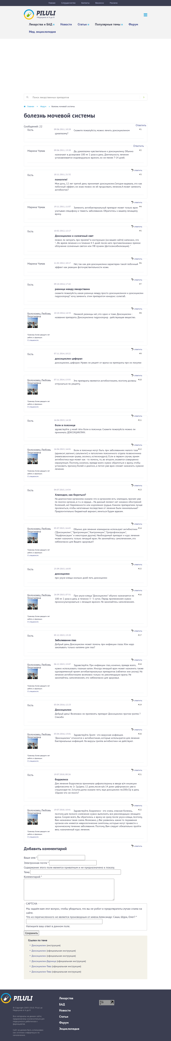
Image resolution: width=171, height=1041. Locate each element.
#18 (140, 664)
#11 (140, 420)
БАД (62, 1004)
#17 (140, 635)
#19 (140, 704)
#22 (140, 809)
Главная (52, 3)
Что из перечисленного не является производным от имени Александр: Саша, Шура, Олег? (81, 917)
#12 (140, 449)
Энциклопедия (69, 1029)
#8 (140, 313)
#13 (140, 489)
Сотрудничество (68, 3)
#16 (140, 594)
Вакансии (99, 3)
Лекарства (66, 998)
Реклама (113, 3)
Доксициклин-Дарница (44, 961)
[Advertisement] (85, 65)
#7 (140, 284)
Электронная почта (36, 862)
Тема (27, 872)
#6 (140, 263)
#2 (140, 150)
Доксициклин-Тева (41, 966)
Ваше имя (30, 857)
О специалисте (32, 340)
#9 (140, 353)
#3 (140, 174)
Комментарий (33, 876)
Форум (133, 24)
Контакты (85, 3)
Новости (66, 24)
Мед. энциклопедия (42, 32)
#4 (140, 206)
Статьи (82, 24)
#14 (140, 528)
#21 (140, 774)
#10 (140, 379)
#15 (140, 568)
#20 (140, 733)
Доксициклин (39, 945)
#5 (140, 230)
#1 (140, 129)
